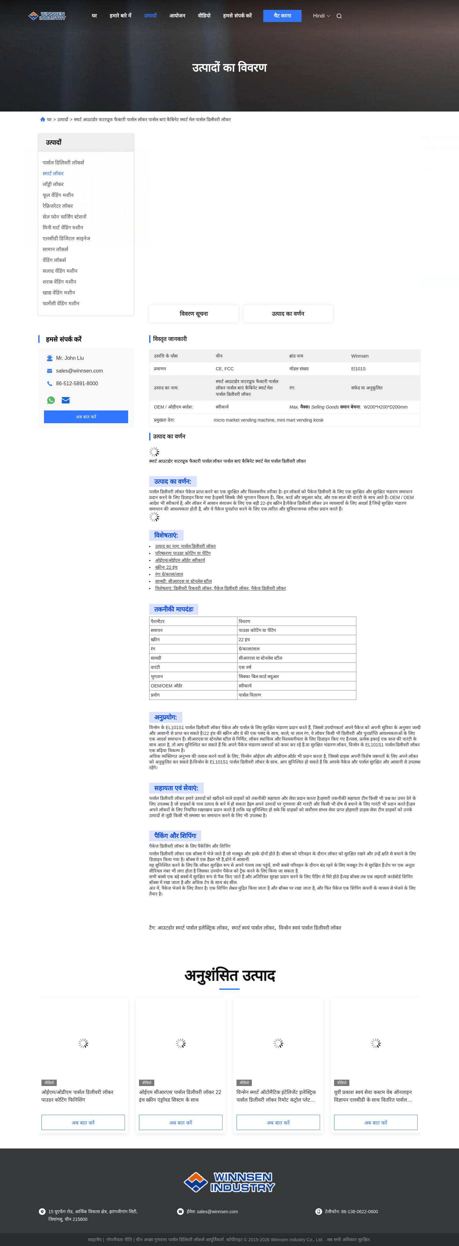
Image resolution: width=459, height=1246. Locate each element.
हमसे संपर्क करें (237, 15)
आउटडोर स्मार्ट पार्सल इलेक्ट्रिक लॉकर (192, 928)
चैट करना (282, 15)
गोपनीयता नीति (119, 1239)
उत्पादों (150, 15)
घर (94, 15)
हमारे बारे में (121, 15)
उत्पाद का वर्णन (288, 314)
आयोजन (177, 15)
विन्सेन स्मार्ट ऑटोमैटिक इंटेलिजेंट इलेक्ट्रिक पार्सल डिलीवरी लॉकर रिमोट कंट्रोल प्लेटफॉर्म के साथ (277, 1097)
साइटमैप (95, 1239)
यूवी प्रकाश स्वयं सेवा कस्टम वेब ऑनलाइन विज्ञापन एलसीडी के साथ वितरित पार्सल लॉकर (373, 1097)
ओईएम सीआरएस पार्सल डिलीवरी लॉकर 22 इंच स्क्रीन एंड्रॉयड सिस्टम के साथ (180, 1096)
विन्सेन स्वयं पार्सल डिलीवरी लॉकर (310, 928)
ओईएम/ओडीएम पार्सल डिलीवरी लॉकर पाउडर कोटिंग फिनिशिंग (77, 1096)
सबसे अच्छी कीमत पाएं (318, 281)
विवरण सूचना (194, 314)
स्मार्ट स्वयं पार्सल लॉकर (253, 928)
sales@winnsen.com (79, 370)
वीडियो (204, 15)
